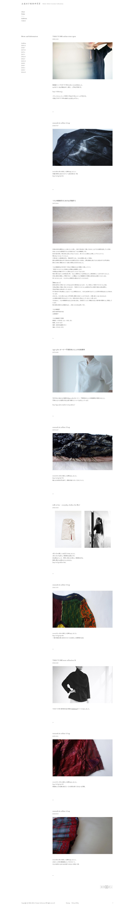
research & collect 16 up (61, 123)
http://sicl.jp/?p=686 (58, 635)
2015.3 (23, 70)
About (23, 11)
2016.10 (23, 56)
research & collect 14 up (61, 585)
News (22, 16)
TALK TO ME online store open (64, 36)
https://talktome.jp (58, 91)
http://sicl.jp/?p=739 (58, 478)
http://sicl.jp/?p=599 (58, 784)
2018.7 (23, 47)
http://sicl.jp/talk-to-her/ (59, 562)
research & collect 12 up (61, 811)
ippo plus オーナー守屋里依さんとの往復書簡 (69, 349)
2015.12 (23, 61)
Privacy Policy (75, 903)
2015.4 (23, 67)
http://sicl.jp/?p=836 (58, 176)
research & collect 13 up (61, 733)
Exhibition (24, 18)
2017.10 (23, 50)
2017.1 (23, 54)
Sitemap (68, 903)
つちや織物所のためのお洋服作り (64, 200)
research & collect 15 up (61, 427)
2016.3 (23, 58)
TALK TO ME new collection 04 (64, 660)
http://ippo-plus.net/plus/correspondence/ (64, 404)
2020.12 (23, 45)
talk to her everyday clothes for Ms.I (67, 505)
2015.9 (23, 63)
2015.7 (23, 65)
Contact (23, 20)
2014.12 (23, 72)
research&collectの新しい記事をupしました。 (65, 859)
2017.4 (23, 52)
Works (23, 14)
